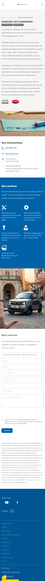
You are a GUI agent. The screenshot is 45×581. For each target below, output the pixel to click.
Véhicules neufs (7, 523)
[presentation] (17, 413)
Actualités (5, 550)
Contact (4, 561)
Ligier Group (6, 542)
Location (5, 538)
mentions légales (24, 419)
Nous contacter (12, 154)
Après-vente (6, 531)
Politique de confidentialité (11, 572)
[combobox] (4, 373)
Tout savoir (6, 546)
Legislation (5, 553)
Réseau (4, 527)
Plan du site (5, 568)
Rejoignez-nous (7, 557)
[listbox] (22, 355)
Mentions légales (7, 576)
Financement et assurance (11, 535)
